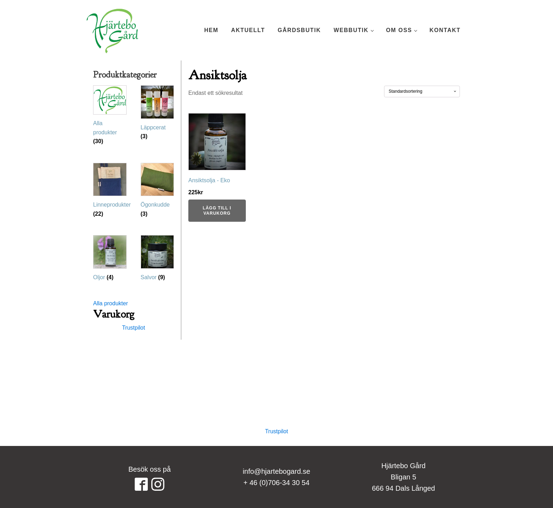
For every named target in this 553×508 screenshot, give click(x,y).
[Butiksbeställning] (422, 91)
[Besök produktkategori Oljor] (110, 259)
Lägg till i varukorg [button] (217, 210)
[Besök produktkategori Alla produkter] (110, 117)
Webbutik (351, 30)
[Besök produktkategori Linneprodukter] (110, 192)
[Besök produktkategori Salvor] (157, 259)
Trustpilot (133, 328)
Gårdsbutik (299, 30)
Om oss (399, 30)
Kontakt (445, 30)
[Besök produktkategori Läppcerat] (157, 114)
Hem (211, 30)
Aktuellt (248, 30)
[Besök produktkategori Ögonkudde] (157, 192)
